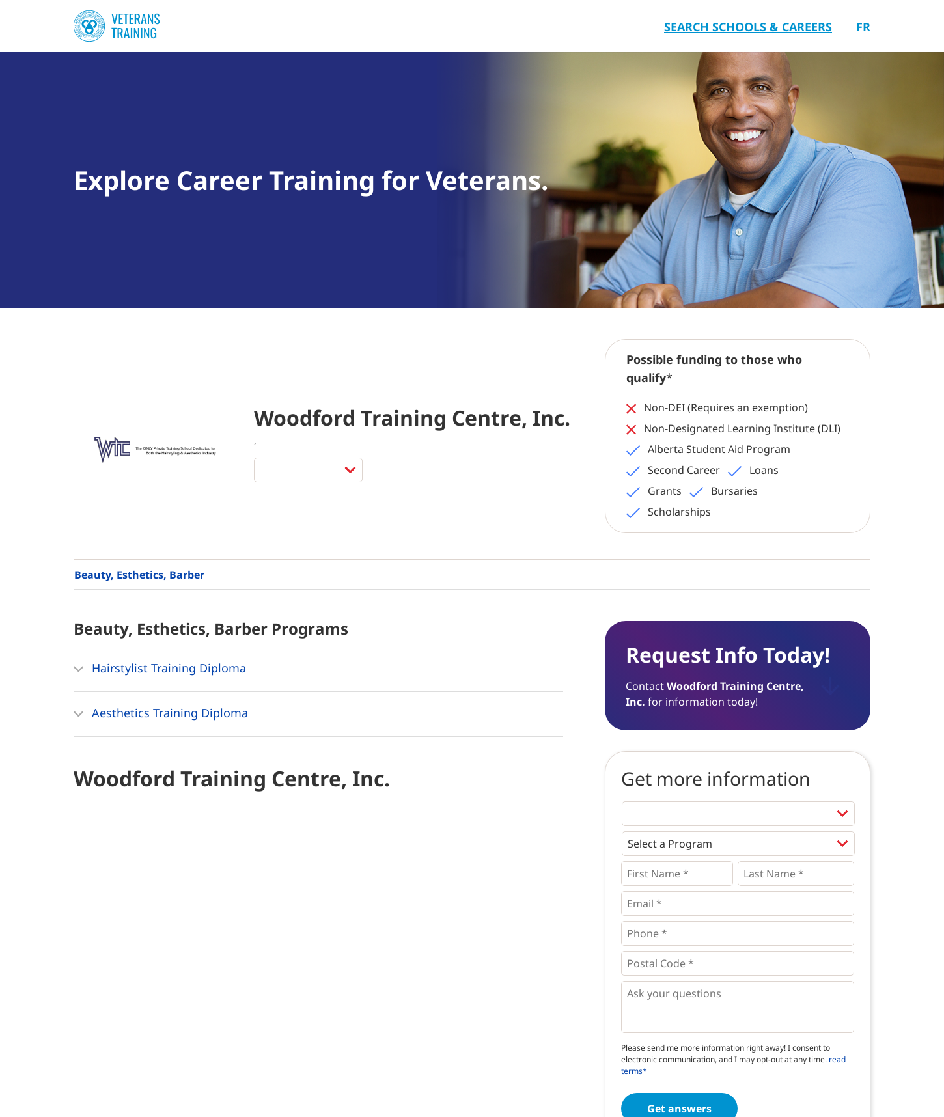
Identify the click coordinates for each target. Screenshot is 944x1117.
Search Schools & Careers (748, 26)
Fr (863, 26)
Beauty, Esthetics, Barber (139, 575)
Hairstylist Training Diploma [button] (160, 669)
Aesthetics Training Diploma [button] (161, 714)
